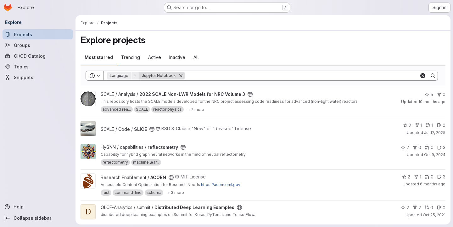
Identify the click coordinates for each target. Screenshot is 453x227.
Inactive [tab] (177, 57)
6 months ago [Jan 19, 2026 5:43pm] (432, 184)
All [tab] (196, 57)
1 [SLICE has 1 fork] (418, 125)
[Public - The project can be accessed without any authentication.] (250, 94)
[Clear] (423, 75)
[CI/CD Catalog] (38, 56)
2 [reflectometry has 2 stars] (405, 147)
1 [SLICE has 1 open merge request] (429, 125)
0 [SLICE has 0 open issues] (441, 125)
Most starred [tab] (99, 57)
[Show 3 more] (176, 192)
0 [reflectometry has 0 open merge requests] (429, 147)
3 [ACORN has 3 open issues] (441, 176)
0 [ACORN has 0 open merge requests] (429, 176)
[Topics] (38, 66)
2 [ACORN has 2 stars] (406, 176)
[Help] (38, 207)
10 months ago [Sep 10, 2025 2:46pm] (431, 101)
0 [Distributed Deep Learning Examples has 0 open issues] (441, 207)
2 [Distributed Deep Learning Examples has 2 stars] (405, 207)
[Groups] (38, 45)
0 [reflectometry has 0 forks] (417, 147)
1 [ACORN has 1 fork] (417, 176)
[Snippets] (38, 77)
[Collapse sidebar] (38, 218)
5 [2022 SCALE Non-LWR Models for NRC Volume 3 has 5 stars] (429, 94)
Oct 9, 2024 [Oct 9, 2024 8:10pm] (434, 154)
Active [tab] (154, 57)
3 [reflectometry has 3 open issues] (441, 147)
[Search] (302, 75)
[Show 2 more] (196, 109)
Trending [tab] (130, 57)
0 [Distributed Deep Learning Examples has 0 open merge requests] (429, 207)
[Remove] (181, 75)
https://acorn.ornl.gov (220, 184)
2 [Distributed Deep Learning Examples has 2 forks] (417, 207)
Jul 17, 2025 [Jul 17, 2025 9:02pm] (434, 132)
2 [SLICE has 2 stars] (407, 125)
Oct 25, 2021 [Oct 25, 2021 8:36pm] (434, 214)
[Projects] (38, 34)
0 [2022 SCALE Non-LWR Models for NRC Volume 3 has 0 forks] (441, 94)
